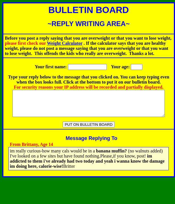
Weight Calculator (64, 43)
